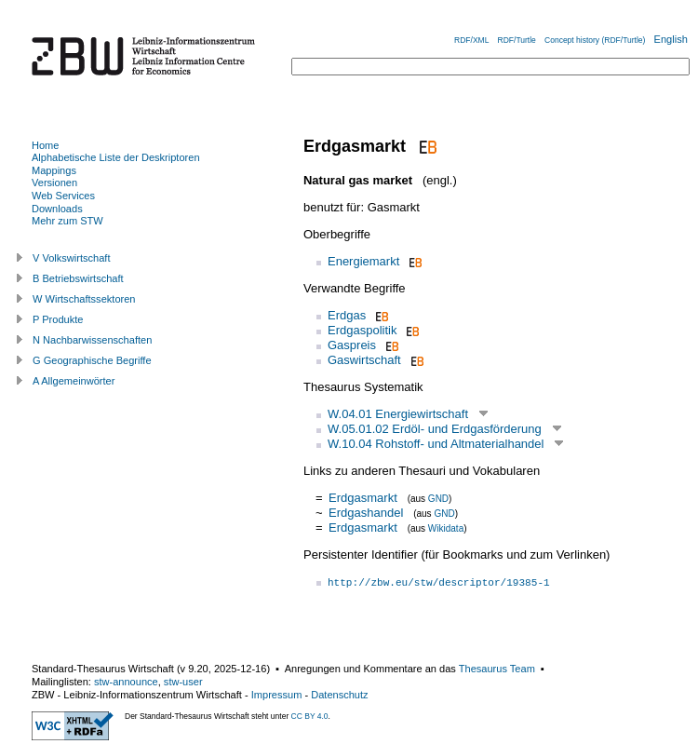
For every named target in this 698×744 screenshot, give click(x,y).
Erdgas (347, 315)
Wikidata (445, 528)
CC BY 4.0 (310, 716)
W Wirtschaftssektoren (84, 298)
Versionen (54, 182)
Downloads (57, 208)
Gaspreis (352, 345)
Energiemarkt (363, 261)
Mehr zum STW (67, 220)
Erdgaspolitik (362, 330)
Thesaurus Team (497, 668)
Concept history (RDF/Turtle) (594, 40)
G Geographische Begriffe (92, 360)
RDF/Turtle (517, 40)
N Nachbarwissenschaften (92, 339)
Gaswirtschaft (364, 360)
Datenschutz (339, 694)
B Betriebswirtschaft (78, 278)
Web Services (63, 195)
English (671, 39)
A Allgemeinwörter (73, 380)
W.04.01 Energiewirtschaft (398, 414)
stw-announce (126, 681)
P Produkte (58, 319)
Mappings (54, 170)
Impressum (276, 694)
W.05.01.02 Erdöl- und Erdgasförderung (435, 429)
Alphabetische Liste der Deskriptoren (116, 157)
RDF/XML (471, 40)
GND (438, 499)
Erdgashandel (366, 513)
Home (45, 145)
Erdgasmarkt (363, 498)
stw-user (183, 681)
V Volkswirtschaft (72, 258)
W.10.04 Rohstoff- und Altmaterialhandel (436, 444)
